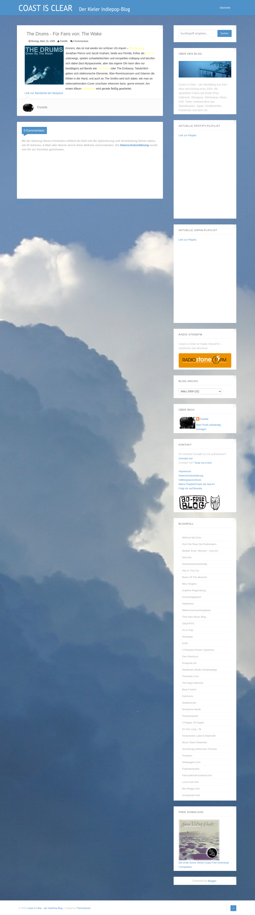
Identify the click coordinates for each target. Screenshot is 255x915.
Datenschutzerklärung (134, 145)
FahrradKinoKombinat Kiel (197, 775)
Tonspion (187, 755)
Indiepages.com (191, 762)
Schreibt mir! (186, 458)
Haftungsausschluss (190, 479)
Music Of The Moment (194, 577)
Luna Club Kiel (190, 782)
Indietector (188, 603)
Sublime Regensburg (194, 590)
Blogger (212, 880)
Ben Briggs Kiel (191, 788)
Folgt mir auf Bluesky (190, 488)
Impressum (185, 471)
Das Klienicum (190, 656)
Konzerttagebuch (191, 597)
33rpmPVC (188, 623)
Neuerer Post (25, 202)
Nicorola (187, 557)
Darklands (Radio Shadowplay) (199, 669)
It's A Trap (187, 630)
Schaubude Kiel (191, 795)
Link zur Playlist (187, 135)
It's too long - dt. (192, 729)
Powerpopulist (190, 715)
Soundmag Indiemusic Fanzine (199, 749)
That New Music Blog (194, 616)
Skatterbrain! (189, 702)
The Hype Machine (192, 682)
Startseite (225, 7)
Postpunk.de (189, 663)
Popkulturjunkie (191, 768)
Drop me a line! (203, 462)
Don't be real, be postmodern (199, 544)
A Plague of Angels (193, 722)
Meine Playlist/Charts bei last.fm (197, 484)
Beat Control (189, 689)
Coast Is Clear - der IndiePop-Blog (45, 908)
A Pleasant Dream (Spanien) (198, 649)
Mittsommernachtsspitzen (196, 610)
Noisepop (187, 636)
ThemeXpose (83, 908)
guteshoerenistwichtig (194, 564)
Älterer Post (156, 202)
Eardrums (187, 696)
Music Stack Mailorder (194, 742)
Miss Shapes (189, 583)
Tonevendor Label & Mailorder (199, 735)
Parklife (42, 107)
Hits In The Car (190, 570)
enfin (185, 643)
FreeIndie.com (190, 676)
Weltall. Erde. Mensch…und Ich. (200, 550)
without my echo (191, 537)
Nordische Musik (191, 709)
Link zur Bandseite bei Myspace (44, 93)
